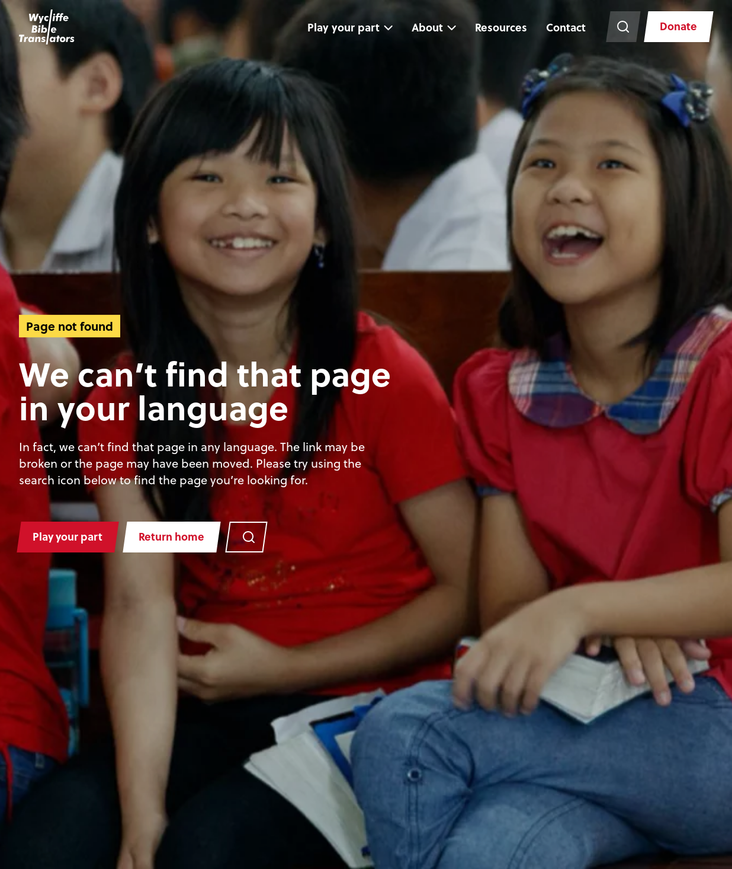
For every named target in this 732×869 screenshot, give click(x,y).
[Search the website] (620, 27)
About (425, 27)
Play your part (342, 27)
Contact (564, 27)
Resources (499, 27)
